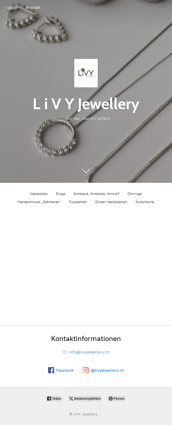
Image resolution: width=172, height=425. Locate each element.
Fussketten (78, 202)
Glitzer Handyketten (111, 202)
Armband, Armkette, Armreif (96, 194)
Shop (13, 7)
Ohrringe (134, 194)
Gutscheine (145, 202)
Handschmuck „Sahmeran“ (39, 202)
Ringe (60, 194)
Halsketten (39, 194)
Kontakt (33, 7)
